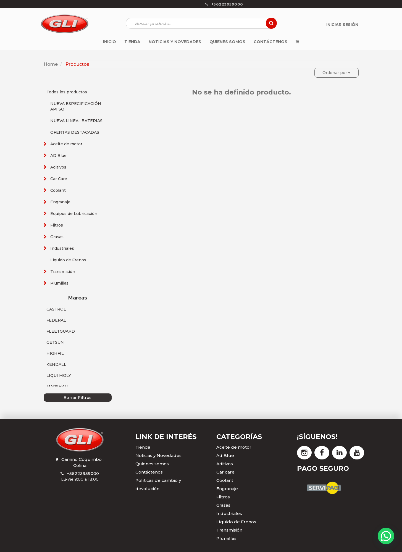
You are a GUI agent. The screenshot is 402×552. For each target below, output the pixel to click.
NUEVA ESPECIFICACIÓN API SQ (75, 106)
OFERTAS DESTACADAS (74, 132)
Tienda (142, 447)
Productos (77, 64)
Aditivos (58, 167)
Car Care (58, 178)
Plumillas (59, 283)
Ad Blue (225, 455)
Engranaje (60, 201)
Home (51, 64)
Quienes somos (152, 463)
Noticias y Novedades (158, 455)
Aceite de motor (66, 143)
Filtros (56, 225)
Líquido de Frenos (68, 259)
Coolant (58, 190)
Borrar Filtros (78, 397)
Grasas (57, 236)
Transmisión (62, 271)
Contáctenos (149, 472)
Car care (225, 472)
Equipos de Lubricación (73, 213)
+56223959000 (83, 473)
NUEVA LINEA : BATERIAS (76, 120)
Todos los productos (66, 92)
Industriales (62, 248)
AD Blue (58, 155)
